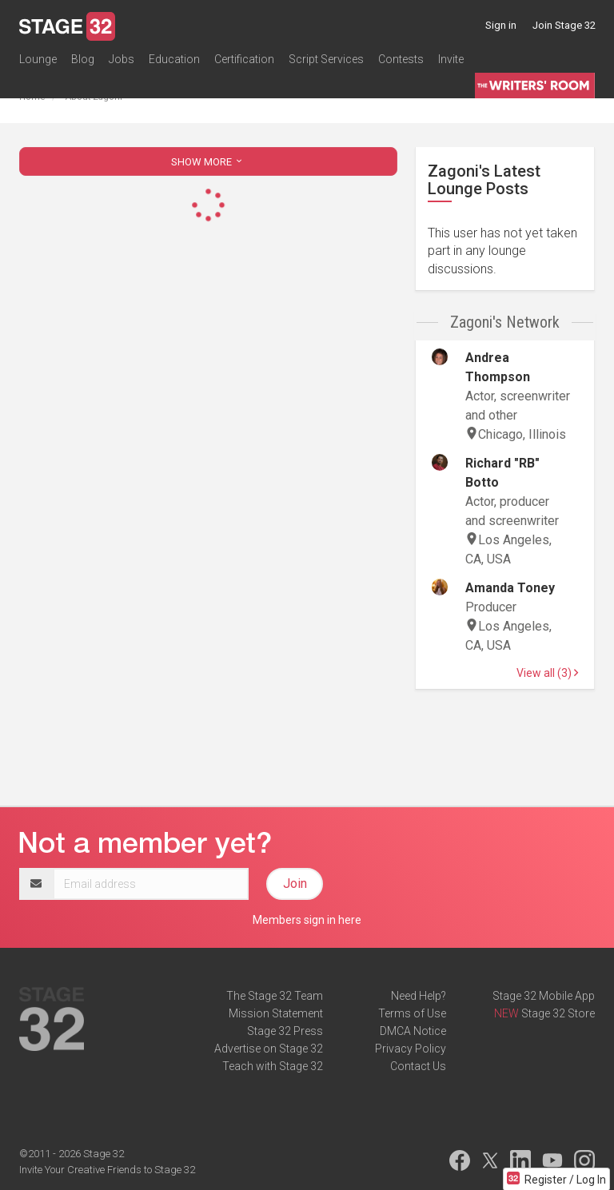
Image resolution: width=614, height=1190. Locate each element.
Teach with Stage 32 (272, 1066)
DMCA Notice (413, 1031)
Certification (244, 59)
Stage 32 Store (558, 1013)
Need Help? (418, 995)
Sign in (500, 25)
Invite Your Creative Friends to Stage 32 (107, 1170)
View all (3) (547, 673)
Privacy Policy (410, 1048)
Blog (82, 59)
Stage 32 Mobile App (543, 995)
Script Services (326, 59)
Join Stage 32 (564, 25)
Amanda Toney (510, 587)
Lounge (38, 59)
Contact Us (418, 1066)
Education (174, 59)
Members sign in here (307, 919)
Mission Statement (276, 1013)
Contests (401, 59)
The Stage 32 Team (274, 995)
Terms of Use (412, 1013)
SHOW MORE (208, 162)
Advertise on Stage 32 (268, 1048)
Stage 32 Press (285, 1031)
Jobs (121, 59)
